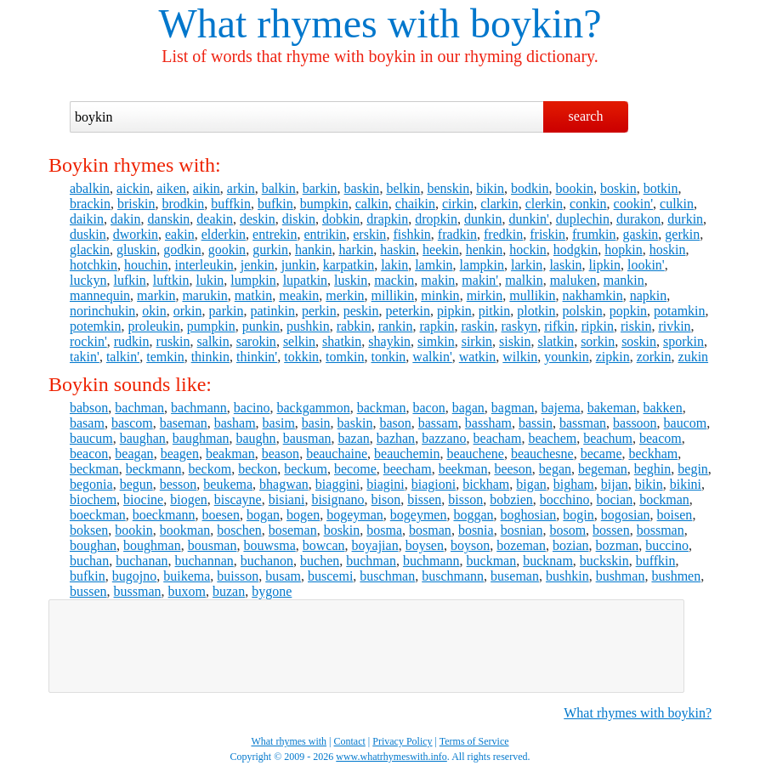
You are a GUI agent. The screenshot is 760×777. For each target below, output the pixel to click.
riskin (636, 326)
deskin (257, 219)
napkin (648, 295)
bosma (384, 530)
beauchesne (542, 453)
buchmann (431, 560)
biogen (188, 499)
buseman (515, 576)
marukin (204, 295)
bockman (664, 499)
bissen (424, 499)
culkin (677, 203)
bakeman (612, 407)
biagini (385, 484)
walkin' (431, 356)
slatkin (555, 341)
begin (693, 469)
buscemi (330, 576)
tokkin (301, 356)
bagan (468, 407)
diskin (298, 219)
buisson (237, 576)
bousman (212, 545)
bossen (611, 530)
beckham (653, 453)
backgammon (312, 407)
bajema (561, 407)
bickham (485, 484)
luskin (350, 280)
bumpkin (324, 203)
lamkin (433, 265)
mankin (624, 280)
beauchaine (336, 453)
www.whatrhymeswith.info (391, 757)
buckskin (604, 560)
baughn (256, 438)
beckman (94, 469)
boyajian (375, 545)
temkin (165, 356)
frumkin (594, 234)
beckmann (154, 469)
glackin (90, 249)
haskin (398, 249)
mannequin (100, 295)
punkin (261, 326)
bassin (536, 423)
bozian (571, 545)
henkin (484, 249)
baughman (201, 438)
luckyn (88, 280)
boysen (425, 545)
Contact (350, 741)
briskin (136, 203)
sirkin (477, 341)
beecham (407, 469)
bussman (138, 591)
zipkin (613, 356)
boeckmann (164, 515)
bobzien (511, 499)
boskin (618, 188)
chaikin (415, 203)
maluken (573, 280)
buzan (229, 591)
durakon (638, 219)
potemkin (95, 326)
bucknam (548, 560)
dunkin (483, 219)
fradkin (457, 234)
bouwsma (269, 545)
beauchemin (407, 453)
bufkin (275, 203)
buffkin (231, 203)
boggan (473, 515)
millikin (393, 295)
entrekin (274, 234)
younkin (566, 356)
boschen (239, 530)
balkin (279, 188)
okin (154, 310)
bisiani (287, 499)
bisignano (337, 499)
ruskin (173, 341)
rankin (395, 326)
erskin (369, 234)
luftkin (171, 280)
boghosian (529, 515)
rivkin (674, 326)
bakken (662, 407)
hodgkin (575, 249)
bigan (531, 484)
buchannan (204, 560)
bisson (465, 499)
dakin (126, 219)
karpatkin (348, 265)
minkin (440, 295)
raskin (477, 326)
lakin (394, 265)
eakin (180, 234)
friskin (547, 234)
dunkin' (528, 219)
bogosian (625, 515)
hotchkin (93, 265)
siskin (514, 341)
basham (235, 423)
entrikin (325, 234)
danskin (169, 219)
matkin (253, 295)
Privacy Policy (402, 741)
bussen (88, 591)
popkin (628, 310)
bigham (573, 484)
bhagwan (284, 484)
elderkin (223, 234)
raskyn (520, 326)
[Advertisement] (366, 646)
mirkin (485, 295)
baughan (143, 438)
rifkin (559, 326)
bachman (139, 407)
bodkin (529, 188)
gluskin (136, 249)
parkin (226, 310)
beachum (607, 438)
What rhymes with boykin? (638, 713)
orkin (187, 310)
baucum (91, 438)
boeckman (98, 515)
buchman (371, 560)
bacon (428, 407)
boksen (89, 530)
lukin (210, 280)
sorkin (598, 341)
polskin (583, 310)
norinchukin (102, 310)
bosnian (522, 530)
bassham (488, 423)
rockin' (88, 341)
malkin (523, 280)
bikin (490, 188)
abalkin (90, 188)
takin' (84, 356)
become (355, 469)
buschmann (453, 576)
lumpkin (252, 280)
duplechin (583, 219)
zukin (693, 356)
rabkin (354, 326)
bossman (660, 530)
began (555, 469)
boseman (293, 530)
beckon (257, 469)
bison (386, 499)
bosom (567, 530)
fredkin (503, 234)
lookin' (646, 265)
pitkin (494, 310)
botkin (661, 188)
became (601, 453)
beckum (305, 469)
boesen (221, 515)
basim (279, 423)
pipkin (454, 310)
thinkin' (256, 356)
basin (316, 423)
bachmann (199, 407)
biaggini (337, 484)
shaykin (389, 341)
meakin (299, 295)
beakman (230, 453)
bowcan (324, 545)
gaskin (641, 234)
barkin (320, 188)
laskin (565, 265)
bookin (574, 188)
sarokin (256, 341)
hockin (528, 249)
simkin (436, 341)
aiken (171, 188)
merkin (345, 295)
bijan (614, 484)
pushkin (308, 326)
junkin (298, 265)
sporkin (683, 341)
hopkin (623, 249)
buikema (186, 576)
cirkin (458, 203)
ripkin (597, 326)
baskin (362, 188)
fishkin (411, 234)
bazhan (396, 438)
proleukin (153, 326)
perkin (319, 310)
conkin (588, 203)
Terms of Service (474, 741)
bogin (578, 515)
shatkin (341, 341)
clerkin (544, 203)
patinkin (272, 310)
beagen (180, 453)
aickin (133, 188)
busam (283, 576)
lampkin (482, 265)
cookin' (633, 203)
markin (156, 295)
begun (136, 484)
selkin (299, 341)
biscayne (238, 499)
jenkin (258, 265)
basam (87, 423)
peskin (361, 310)
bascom (132, 423)
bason (395, 423)
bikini (685, 484)
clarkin (499, 203)
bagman (513, 407)
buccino (667, 545)
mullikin (532, 295)
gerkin (682, 234)
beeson (512, 469)
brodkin (183, 203)
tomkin (345, 356)
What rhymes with (309, 23)
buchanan (141, 560)
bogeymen (418, 515)
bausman (307, 438)
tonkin (388, 356)
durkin (685, 219)
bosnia (476, 530)
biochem (93, 499)
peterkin (408, 310)
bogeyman (354, 515)
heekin (441, 249)
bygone (272, 591)
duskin (88, 234)
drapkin (387, 219)
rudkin (132, 341)
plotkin (536, 310)
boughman (152, 545)
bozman (617, 545)
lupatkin (305, 280)
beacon (89, 453)
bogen (303, 515)
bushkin (567, 576)
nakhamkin (593, 295)
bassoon (635, 423)
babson (89, 407)
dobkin (341, 219)
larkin (526, 265)
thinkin (210, 356)
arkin (241, 188)
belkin (403, 188)
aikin (206, 188)
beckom (210, 469)
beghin (653, 469)
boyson (470, 545)
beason (280, 453)
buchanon (267, 560)
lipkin (605, 265)
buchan (89, 560)
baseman (183, 423)
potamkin (679, 310)
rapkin (437, 326)
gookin (227, 249)
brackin (90, 203)
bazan (354, 438)
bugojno (134, 576)
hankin (313, 249)
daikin (87, 219)
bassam (438, 423)
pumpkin (211, 326)
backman (381, 407)
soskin (638, 341)
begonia (91, 484)
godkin (182, 249)
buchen (319, 560)
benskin (448, 188)
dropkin (436, 219)
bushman (620, 576)
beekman (463, 469)
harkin (355, 249)
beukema (227, 484)
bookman (185, 530)
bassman (582, 423)
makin (438, 280)
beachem (552, 438)
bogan (263, 515)
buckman (492, 560)
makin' (480, 280)
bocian (615, 499)
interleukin (204, 265)
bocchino (565, 499)
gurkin (270, 249)
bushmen (675, 576)
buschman (387, 576)
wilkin (519, 356)
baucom (685, 423)
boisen (675, 515)
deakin (214, 219)
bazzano (444, 438)
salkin (213, 341)
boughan (93, 545)
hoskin (667, 249)
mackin (394, 280)
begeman (602, 469)
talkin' (122, 356)
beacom (660, 438)
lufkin (130, 280)
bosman (430, 530)
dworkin (135, 234)
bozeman (521, 545)
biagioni (433, 484)
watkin (477, 356)
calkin (372, 203)
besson (178, 484)
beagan (134, 453)
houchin (146, 265)
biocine (143, 499)
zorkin (654, 356)
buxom (187, 591)
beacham (498, 438)
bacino (252, 407)
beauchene (475, 453)
